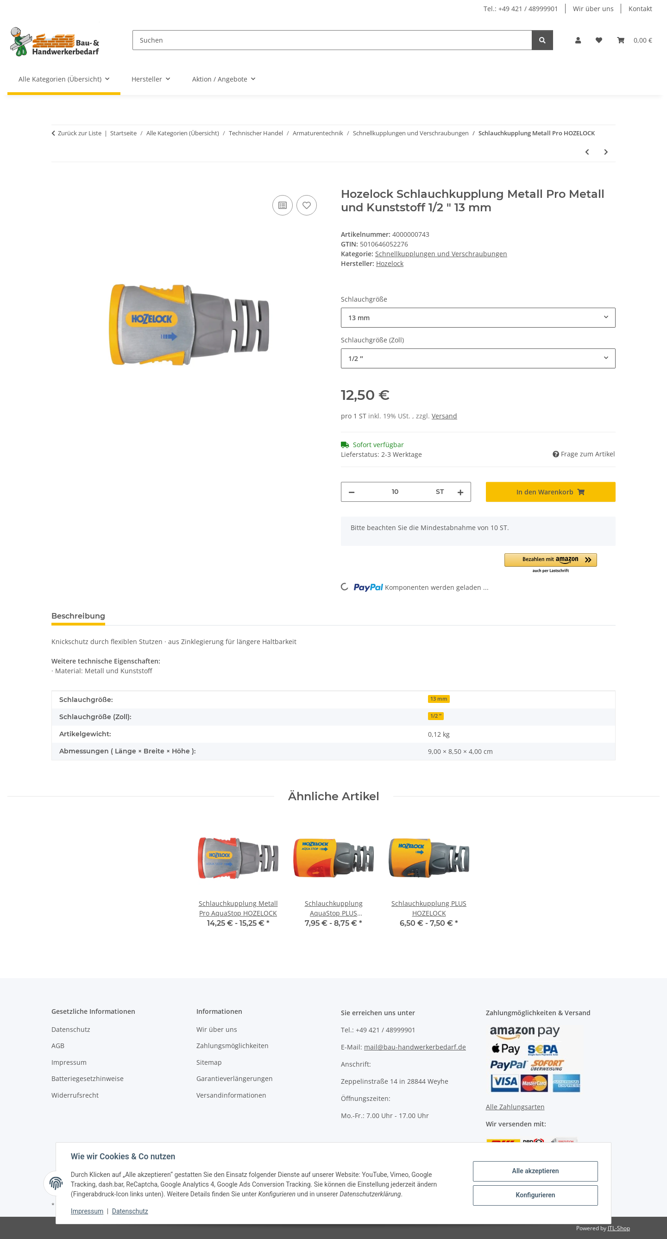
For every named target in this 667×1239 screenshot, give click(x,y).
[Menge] (395, 491)
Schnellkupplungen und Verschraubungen (441, 253)
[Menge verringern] (351, 491)
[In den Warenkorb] (58, 182)
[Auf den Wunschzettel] (306, 205)
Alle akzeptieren (535, 1171)
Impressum (87, 1211)
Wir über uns (593, 8)
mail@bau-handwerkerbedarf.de (415, 1047)
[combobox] (478, 318)
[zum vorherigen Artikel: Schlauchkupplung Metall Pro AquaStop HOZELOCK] (587, 152)
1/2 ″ (435, 716)
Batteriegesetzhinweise (87, 1078)
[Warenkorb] (635, 40)
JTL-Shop (619, 1228)
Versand (444, 415)
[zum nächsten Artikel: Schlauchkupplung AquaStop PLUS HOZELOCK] (606, 152)
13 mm (438, 698)
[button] (578, 40)
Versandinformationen (231, 1095)
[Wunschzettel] (599, 40)
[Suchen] (332, 40)
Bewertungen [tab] (146, 616)
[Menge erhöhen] (460, 491)
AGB (57, 1045)
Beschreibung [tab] (78, 616)
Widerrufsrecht (75, 1095)
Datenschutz (130, 1211)
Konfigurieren (535, 1195)
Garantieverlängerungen (234, 1078)
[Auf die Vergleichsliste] (282, 205)
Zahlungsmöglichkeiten (232, 1045)
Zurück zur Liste (79, 133)
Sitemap (209, 1062)
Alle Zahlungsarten (515, 1106)
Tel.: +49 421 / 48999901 (521, 8)
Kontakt (640, 8)
